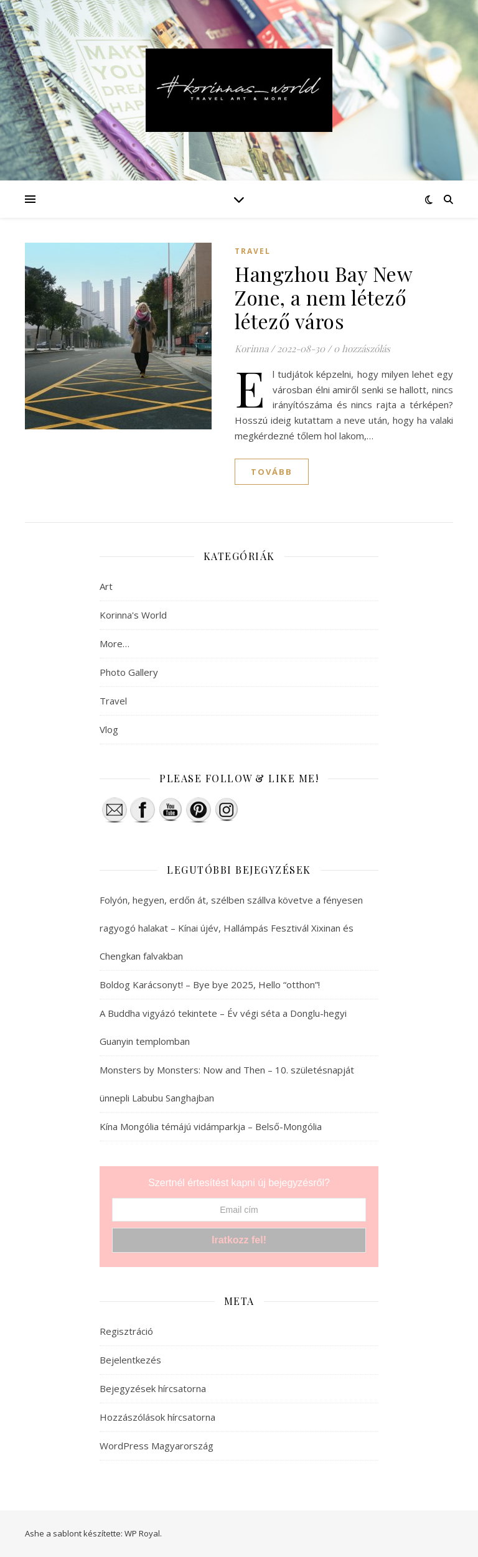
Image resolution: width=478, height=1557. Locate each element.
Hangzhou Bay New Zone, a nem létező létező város (323, 297)
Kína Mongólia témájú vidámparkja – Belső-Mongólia (211, 1126)
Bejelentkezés (130, 1360)
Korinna (251, 348)
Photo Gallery (129, 672)
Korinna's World (133, 615)
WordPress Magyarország (156, 1445)
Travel (253, 251)
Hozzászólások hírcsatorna (157, 1417)
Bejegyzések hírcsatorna (153, 1388)
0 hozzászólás (362, 348)
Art (106, 586)
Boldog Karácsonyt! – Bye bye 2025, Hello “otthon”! (210, 984)
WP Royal (142, 1533)
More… (114, 643)
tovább (272, 471)
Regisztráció (126, 1331)
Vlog (109, 729)
